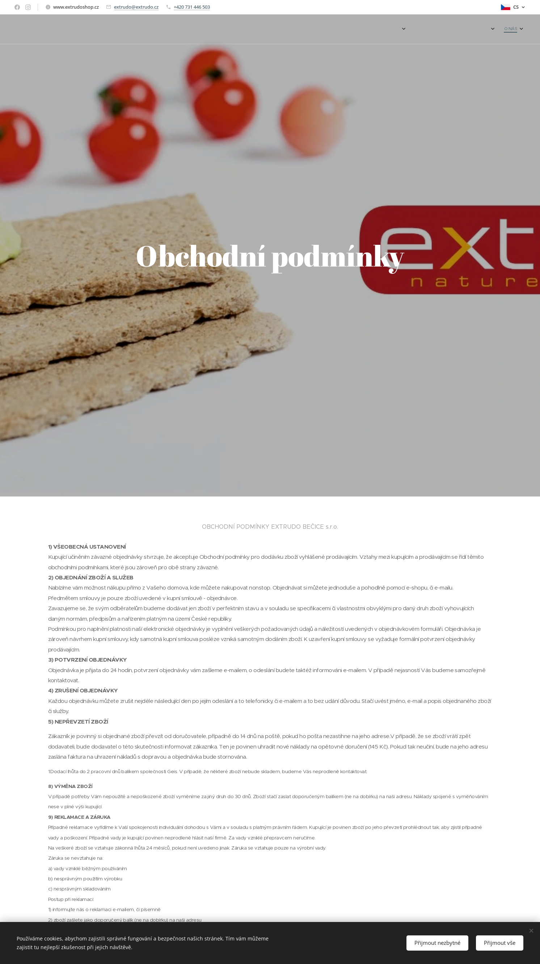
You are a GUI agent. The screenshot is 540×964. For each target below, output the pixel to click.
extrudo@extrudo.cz (136, 7)
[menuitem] (454, 29)
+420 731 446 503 (192, 7)
